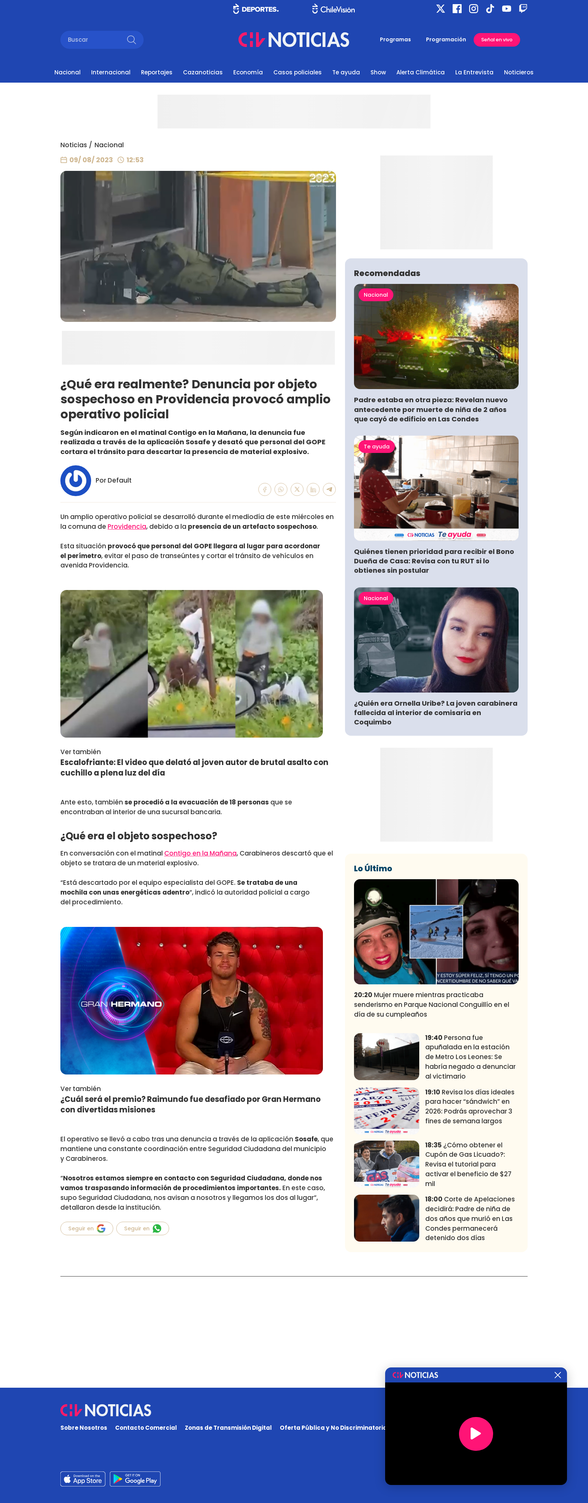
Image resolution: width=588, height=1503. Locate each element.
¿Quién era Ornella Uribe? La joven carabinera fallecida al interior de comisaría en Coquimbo (436, 824)
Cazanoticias (203, 72)
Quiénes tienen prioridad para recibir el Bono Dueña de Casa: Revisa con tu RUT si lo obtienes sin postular (434, 672)
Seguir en (86, 1228)
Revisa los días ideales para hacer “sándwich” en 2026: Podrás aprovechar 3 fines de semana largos (469, 1217)
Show (378, 72)
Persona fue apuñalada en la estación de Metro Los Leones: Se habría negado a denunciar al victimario (470, 1168)
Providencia (127, 526)
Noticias (73, 144)
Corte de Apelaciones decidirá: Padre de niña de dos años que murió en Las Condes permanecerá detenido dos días (470, 1330)
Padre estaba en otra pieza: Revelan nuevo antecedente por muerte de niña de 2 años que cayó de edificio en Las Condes (431, 520)
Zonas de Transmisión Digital (228, 1428)
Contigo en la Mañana (200, 853)
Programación (446, 39)
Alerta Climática (420, 72)
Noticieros (519, 72)
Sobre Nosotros (83, 1428)
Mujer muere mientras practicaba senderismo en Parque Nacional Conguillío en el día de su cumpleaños (431, 1116)
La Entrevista (474, 72)
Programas (395, 39)
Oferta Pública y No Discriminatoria (333, 1428)
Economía (248, 72)
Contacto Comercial (146, 1428)
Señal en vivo (497, 39)
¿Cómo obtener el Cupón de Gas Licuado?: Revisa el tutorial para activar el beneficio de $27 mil (468, 1275)
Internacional (110, 72)
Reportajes (156, 72)
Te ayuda (346, 72)
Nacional (67, 72)
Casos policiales (297, 72)
